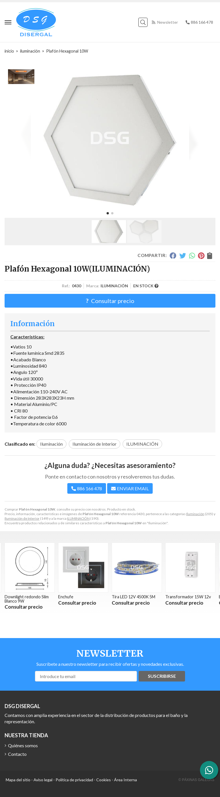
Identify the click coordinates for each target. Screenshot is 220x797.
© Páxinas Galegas (196, 780)
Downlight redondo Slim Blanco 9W (27, 598)
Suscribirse (162, 676)
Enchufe (65, 596)
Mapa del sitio (18, 779)
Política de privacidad (74, 779)
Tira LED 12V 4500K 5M (133, 596)
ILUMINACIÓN (78, 518)
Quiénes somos (23, 745)
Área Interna (125, 779)
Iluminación (195, 514)
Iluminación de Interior (22, 518)
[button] (108, 213)
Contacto (17, 754)
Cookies (103, 779)
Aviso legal (43, 779)
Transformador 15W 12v (188, 596)
